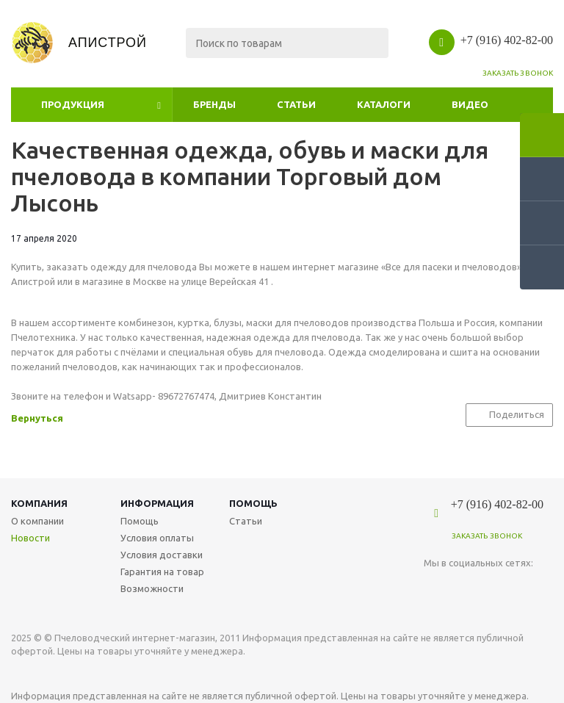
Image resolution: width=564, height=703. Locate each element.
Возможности (152, 588)
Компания (39, 503)
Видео (470, 104)
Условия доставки (161, 554)
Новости (30, 538)
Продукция (72, 104)
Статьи (296, 104)
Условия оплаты (157, 538)
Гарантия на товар (162, 571)
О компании (37, 521)
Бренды (214, 104)
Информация (157, 503)
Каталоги (384, 104)
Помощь (253, 503)
